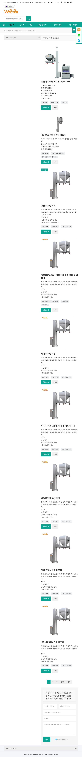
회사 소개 (73, 25)
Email (46, 107)
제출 (46, 739)
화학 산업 (64, 102)
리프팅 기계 (55, 226)
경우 (30, 25)
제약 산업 (44, 102)
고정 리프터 (45, 226)
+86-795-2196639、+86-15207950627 (34, 2)
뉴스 (21, 25)
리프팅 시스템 (55, 102)
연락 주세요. (58, 25)
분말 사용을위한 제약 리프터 (50, 301)
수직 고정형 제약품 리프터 (49, 157)
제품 (11, 25)
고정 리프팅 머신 (66, 377)
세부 (55, 107)
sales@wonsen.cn (12, 2)
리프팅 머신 (18, 30)
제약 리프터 (45, 153)
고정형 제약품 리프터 (58, 153)
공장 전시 (42, 25)
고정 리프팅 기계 (66, 226)
